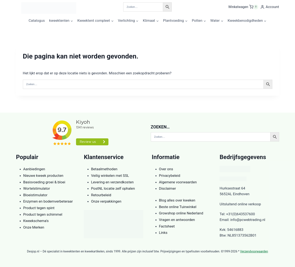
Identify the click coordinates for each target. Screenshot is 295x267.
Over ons (166, 169)
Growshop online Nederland (181, 213)
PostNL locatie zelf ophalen (113, 188)
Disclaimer (167, 188)
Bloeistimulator (35, 195)
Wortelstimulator (36, 188)
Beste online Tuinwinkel (178, 207)
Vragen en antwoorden (177, 220)
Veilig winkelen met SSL (110, 175)
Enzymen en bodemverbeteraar (48, 201)
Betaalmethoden (104, 169)
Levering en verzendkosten (112, 182)
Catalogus (37, 20)
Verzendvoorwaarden (254, 251)
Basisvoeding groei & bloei (44, 182)
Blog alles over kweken (177, 200)
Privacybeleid (169, 175)
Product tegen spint (39, 208)
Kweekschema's (36, 221)
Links (163, 232)
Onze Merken (33, 227)
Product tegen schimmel (42, 214)
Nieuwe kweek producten (43, 175)
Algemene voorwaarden (178, 182)
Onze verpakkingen (106, 201)
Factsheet (167, 226)
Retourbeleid (101, 195)
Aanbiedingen (34, 169)
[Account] (269, 7)
